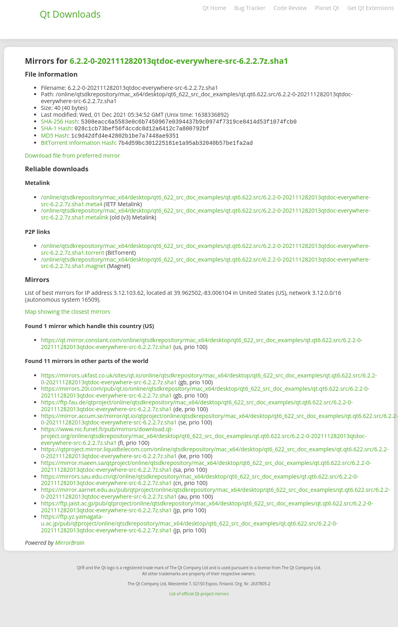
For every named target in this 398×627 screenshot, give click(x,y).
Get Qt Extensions (370, 8)
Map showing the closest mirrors (67, 310)
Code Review (290, 8)
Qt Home (214, 8)
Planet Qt (327, 8)
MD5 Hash (54, 134)
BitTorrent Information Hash (78, 141)
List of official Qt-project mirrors (199, 592)
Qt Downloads (70, 14)
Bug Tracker (250, 8)
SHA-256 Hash (59, 121)
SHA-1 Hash (56, 128)
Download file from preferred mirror (72, 154)
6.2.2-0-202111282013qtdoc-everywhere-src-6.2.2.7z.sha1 (179, 60)
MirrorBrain (69, 541)
